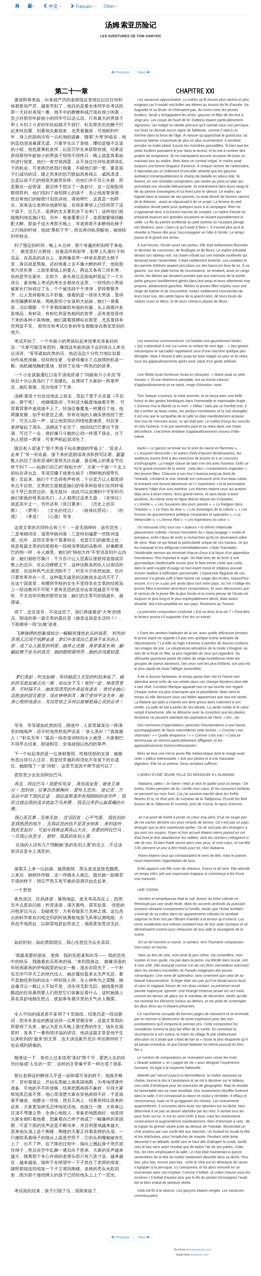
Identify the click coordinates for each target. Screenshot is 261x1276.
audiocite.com (199, 1254)
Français (82, 6)
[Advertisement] (130, 50)
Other (110, 6)
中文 (52, 6)
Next (144, 72)
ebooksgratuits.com (198, 1249)
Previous (120, 72)
